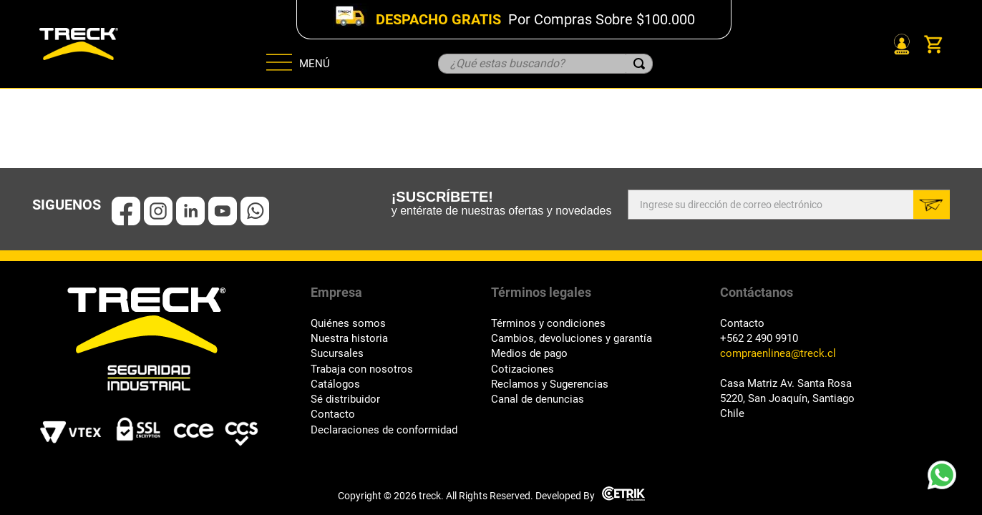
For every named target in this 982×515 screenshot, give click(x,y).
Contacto (333, 414)
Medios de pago (529, 354)
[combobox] (545, 64)
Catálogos (335, 384)
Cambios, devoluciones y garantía (571, 339)
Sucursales (337, 354)
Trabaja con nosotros (362, 369)
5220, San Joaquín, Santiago (787, 399)
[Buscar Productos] (639, 63)
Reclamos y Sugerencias (549, 384)
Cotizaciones (522, 369)
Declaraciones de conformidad (384, 430)
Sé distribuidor (345, 399)
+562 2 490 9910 (759, 339)
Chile (732, 414)
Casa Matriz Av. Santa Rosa (786, 384)
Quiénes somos (348, 324)
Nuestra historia (349, 339)
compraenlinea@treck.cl (778, 354)
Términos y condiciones (548, 324)
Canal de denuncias (537, 399)
